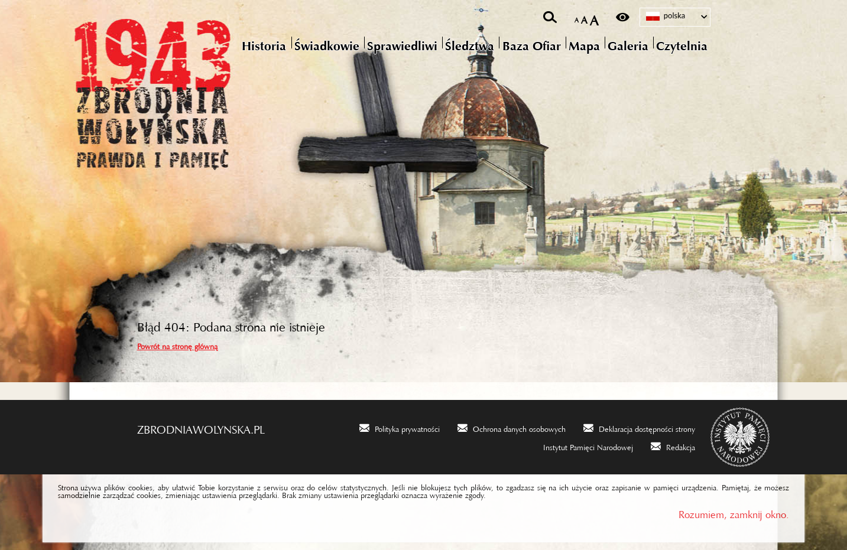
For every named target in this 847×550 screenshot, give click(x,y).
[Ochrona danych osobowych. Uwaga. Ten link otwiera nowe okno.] (511, 427)
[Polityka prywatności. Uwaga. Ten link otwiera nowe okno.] (399, 427)
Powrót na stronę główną (177, 344)
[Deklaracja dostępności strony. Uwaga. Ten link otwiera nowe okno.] (639, 427)
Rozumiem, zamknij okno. (734, 512)
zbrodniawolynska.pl (201, 426)
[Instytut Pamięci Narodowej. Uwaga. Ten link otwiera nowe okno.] (580, 446)
